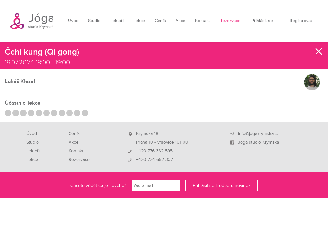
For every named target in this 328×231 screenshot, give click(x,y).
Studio (94, 20)
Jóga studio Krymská (258, 142)
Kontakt (202, 20)
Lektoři (117, 20)
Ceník (160, 20)
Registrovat (301, 20)
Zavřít (319, 51)
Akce (180, 20)
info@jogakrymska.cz (258, 133)
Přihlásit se (262, 20)
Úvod (73, 20)
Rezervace (230, 20)
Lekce (139, 20)
